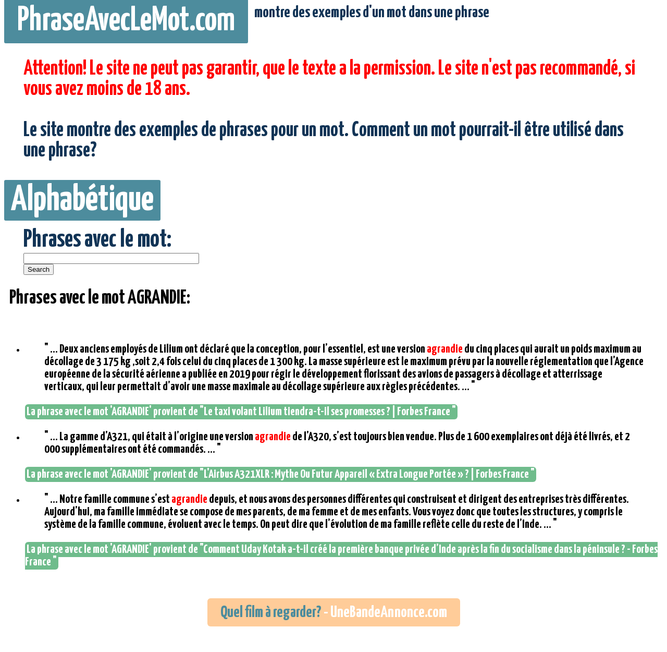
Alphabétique (82, 200)
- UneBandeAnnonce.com (333, 612)
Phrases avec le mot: (97, 240)
